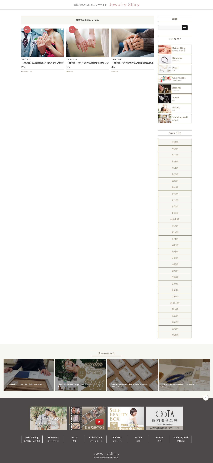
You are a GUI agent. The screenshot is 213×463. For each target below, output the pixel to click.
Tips (30, 71)
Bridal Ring (24, 71)
